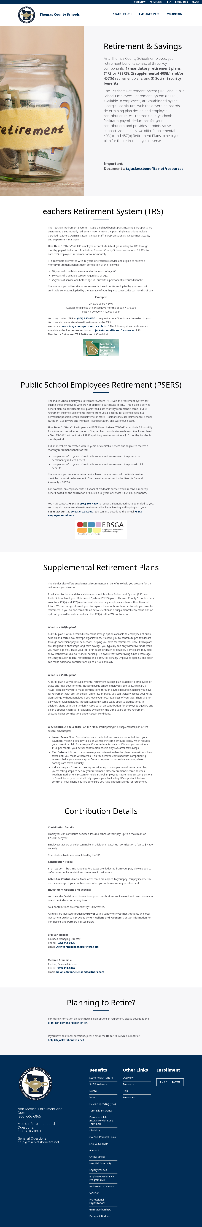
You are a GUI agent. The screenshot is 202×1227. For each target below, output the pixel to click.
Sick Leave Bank (98, 1143)
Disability (94, 1130)
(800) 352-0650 (86, 318)
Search (196, 2)
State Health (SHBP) (101, 1077)
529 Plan (94, 1193)
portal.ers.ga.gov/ (82, 511)
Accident (94, 1150)
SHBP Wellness (98, 1084)
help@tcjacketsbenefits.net (38, 1142)
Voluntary (176, 14)
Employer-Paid (150, 14)
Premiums (155, 2)
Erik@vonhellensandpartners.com (77, 946)
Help (168, 2)
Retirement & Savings (102, 1186)
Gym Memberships (100, 1209)
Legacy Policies (98, 1170)
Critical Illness (97, 1156)
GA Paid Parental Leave (103, 1137)
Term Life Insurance (100, 1110)
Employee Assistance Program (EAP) (101, 1178)
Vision (92, 1097)
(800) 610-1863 (29, 1131)
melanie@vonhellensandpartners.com (79, 972)
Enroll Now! (170, 1082)
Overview (140, 2)
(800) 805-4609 (89, 503)
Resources (181, 2)
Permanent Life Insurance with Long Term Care (101, 1120)
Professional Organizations (97, 1201)
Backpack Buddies (99, 1216)
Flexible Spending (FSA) (102, 1104)
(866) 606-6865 (29, 1116)
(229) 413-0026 (66, 942)
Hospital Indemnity (100, 1163)
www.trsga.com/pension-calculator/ (85, 326)
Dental (93, 1090)
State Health (123, 14)
